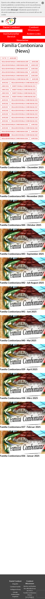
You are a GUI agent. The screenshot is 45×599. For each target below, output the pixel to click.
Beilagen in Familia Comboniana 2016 (24, 103)
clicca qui (14, 10)
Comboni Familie (15, 586)
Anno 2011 (5, 86)
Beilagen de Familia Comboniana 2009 (15, 62)
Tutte (4, 58)
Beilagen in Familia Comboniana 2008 (15, 65)
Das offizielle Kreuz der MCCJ (30, 589)
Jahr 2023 (5, 128)
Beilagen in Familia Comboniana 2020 (24, 117)
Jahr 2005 (34, 72)
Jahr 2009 (13, 58)
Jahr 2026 (34, 138)
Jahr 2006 (34, 68)
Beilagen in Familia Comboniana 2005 (15, 75)
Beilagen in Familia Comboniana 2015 (24, 100)
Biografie (15, 584)
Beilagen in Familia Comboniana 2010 (24, 82)
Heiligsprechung (15, 589)
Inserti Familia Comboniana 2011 (24, 86)
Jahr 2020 (5, 117)
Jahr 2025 (5, 135)
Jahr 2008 (35, 62)
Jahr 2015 (5, 100)
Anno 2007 (34, 65)
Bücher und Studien (30, 586)
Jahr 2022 (34, 124)
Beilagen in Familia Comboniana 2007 (15, 68)
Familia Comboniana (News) (29, 594)
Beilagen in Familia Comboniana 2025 (24, 135)
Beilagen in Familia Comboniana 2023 (24, 128)
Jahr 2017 (5, 107)
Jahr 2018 (5, 110)
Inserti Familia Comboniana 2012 (24, 89)
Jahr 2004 (34, 75)
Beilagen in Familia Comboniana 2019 (24, 114)
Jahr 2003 (35, 79)
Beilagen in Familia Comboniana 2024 (15, 131)
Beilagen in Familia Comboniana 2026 (15, 138)
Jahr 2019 (5, 114)
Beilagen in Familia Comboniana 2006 (15, 72)
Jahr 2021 (5, 121)
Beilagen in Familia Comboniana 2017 (24, 107)
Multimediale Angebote (15, 595)
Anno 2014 (5, 96)
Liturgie (15, 592)
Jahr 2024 (34, 131)
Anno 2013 (5, 93)
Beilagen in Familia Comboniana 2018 (24, 110)
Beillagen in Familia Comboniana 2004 (15, 79)
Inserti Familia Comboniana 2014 (24, 96)
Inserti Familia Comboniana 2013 (24, 93)
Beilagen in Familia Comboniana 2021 (24, 121)
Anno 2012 (5, 89)
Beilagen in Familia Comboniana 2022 (15, 124)
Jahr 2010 (5, 82)
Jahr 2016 (5, 103)
